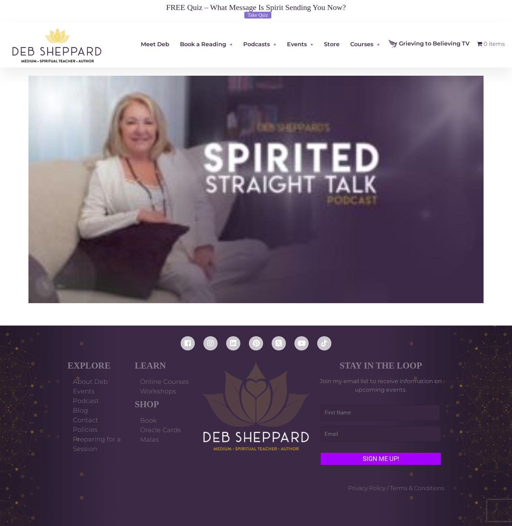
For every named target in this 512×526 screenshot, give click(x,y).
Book (148, 420)
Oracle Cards (160, 430)
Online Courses (164, 382)
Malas (149, 440)
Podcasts (259, 44)
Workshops (158, 391)
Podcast (86, 401)
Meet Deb (155, 44)
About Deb (90, 382)
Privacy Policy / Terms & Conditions (396, 488)
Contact (85, 420)
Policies (85, 430)
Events (300, 44)
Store (332, 44)
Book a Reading (206, 44)
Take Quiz (257, 15)
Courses (365, 44)
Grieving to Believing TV (429, 43)
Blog (80, 410)
